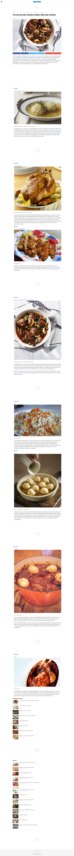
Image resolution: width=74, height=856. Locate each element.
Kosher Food (20, 12)
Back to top (37, 850)
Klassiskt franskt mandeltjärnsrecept (26, 799)
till (50, 267)
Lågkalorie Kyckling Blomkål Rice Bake (26, 767)
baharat (52, 691)
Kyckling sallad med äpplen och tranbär (27, 715)
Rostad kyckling (17, 165)
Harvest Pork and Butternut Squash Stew (27, 762)
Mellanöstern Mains (41, 12)
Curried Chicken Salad (23, 720)
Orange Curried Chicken (23, 725)
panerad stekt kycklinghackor (20, 268)
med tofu (55, 267)
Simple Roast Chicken (34, 221)
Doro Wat (16, 549)
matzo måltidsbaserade (26, 134)
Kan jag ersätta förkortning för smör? (26, 789)
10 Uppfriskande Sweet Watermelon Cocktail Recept (29, 782)
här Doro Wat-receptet (29, 620)
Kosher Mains (35, 12)
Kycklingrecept (15, 12)
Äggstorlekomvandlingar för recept (26, 777)
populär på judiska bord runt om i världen (35, 56)
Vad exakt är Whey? (23, 819)
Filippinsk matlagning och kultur (25, 804)
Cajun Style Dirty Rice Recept (25, 710)
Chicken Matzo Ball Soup (19, 90)
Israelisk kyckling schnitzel (20, 229)
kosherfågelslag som (17, 57)
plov (15, 403)
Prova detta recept (31, 371)
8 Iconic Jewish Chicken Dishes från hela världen (28, 700)
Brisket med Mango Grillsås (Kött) (26, 730)
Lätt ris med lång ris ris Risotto (25, 705)
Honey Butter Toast (23, 794)
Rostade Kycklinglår (23, 814)
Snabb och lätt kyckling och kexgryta (26, 735)
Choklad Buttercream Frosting (25, 772)
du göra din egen (24, 372)
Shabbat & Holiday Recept (28, 12)
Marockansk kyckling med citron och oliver (23, 299)
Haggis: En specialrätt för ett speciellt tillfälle (28, 824)
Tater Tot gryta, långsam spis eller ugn (27, 809)
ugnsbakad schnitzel (53, 268)
